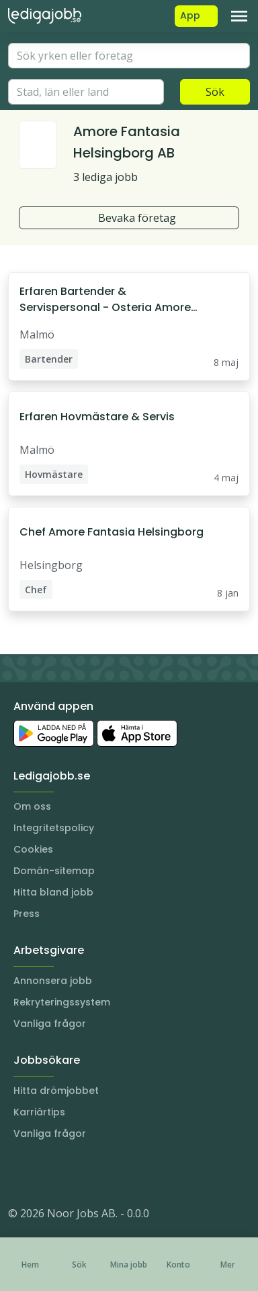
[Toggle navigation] (239, 16)
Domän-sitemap (54, 870)
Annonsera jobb (52, 980)
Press (26, 913)
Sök (215, 91)
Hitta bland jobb (53, 892)
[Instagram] (19, 1173)
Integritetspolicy (53, 828)
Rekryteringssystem (61, 1002)
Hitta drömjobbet (56, 1090)
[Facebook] (72, 1173)
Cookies (33, 849)
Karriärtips (39, 1112)
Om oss (32, 806)
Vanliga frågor (49, 1023)
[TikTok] (99, 1173)
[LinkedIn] (45, 1173)
